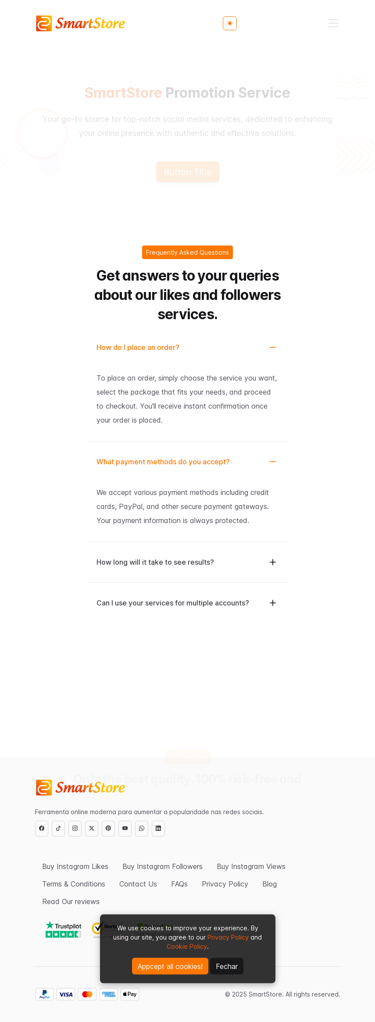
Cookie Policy (187, 946)
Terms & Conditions (73, 884)
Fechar (227, 966)
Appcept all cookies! (170, 966)
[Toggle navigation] (333, 23)
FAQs (179, 884)
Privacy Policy (228, 937)
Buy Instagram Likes (75, 866)
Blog (269, 884)
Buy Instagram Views (251, 866)
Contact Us (138, 884)
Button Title (188, 172)
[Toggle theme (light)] (230, 23)
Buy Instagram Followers (162, 866)
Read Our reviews (71, 901)
